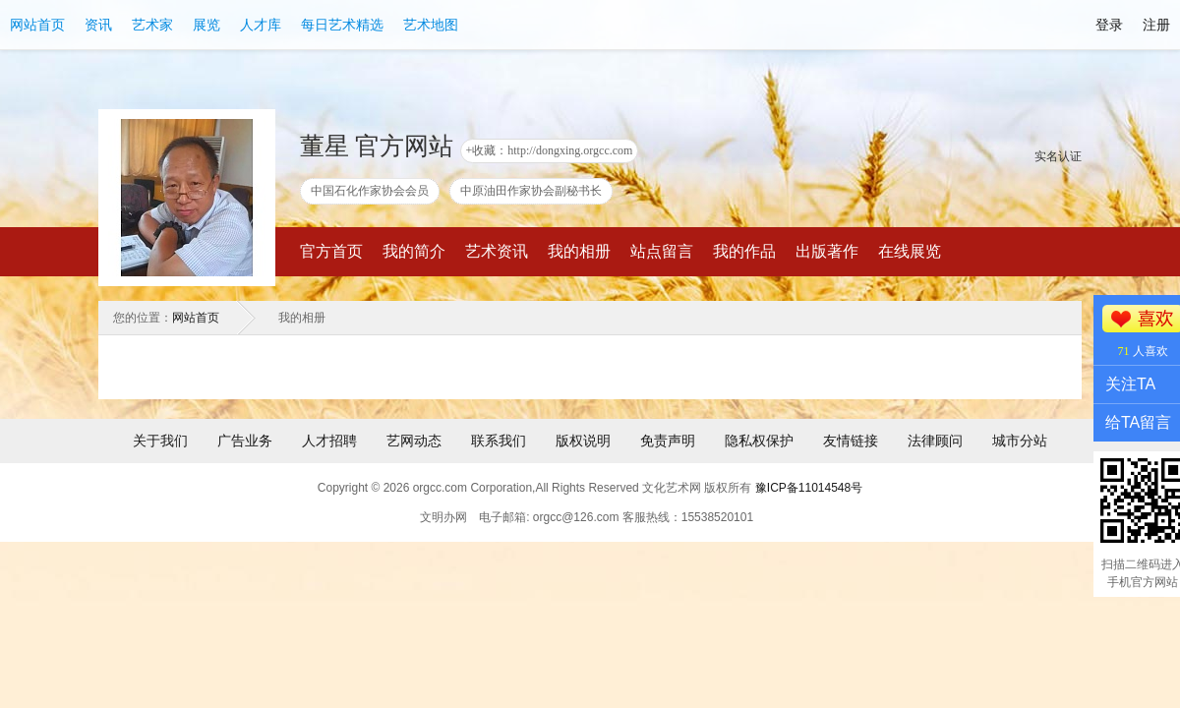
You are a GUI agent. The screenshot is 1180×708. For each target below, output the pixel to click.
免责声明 (667, 440)
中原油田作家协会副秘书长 (531, 191)
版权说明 (583, 440)
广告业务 (244, 440)
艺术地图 (430, 24)
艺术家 (152, 24)
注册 (1156, 24)
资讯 (98, 24)
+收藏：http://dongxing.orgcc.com (549, 150)
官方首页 (331, 251)
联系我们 (498, 440)
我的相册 (579, 251)
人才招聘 (329, 440)
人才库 (260, 24)
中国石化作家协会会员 (370, 191)
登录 (1109, 24)
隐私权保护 (759, 440)
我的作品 (744, 251)
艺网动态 (414, 440)
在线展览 (909, 251)
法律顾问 (935, 440)
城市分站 (1019, 440)
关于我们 (160, 440)
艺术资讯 (496, 251)
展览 (206, 24)
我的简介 (414, 251)
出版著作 (827, 251)
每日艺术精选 (342, 24)
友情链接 (850, 440)
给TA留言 (1138, 422)
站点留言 (661, 251)
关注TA (1130, 384)
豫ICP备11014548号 (808, 488)
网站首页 (37, 24)
